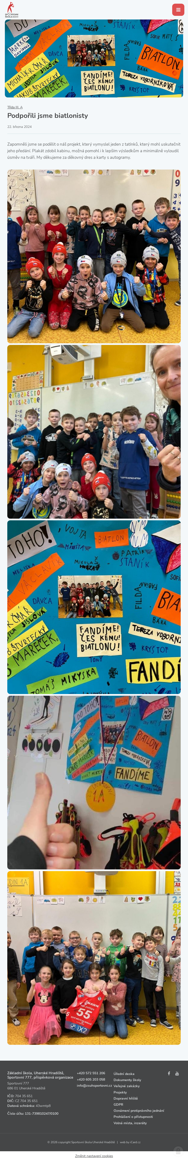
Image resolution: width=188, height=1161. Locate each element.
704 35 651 (24, 1096)
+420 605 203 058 (91, 1079)
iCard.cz (135, 1142)
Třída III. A (15, 107)
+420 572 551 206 (91, 1073)
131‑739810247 (37, 1113)
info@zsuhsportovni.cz (94, 1085)
